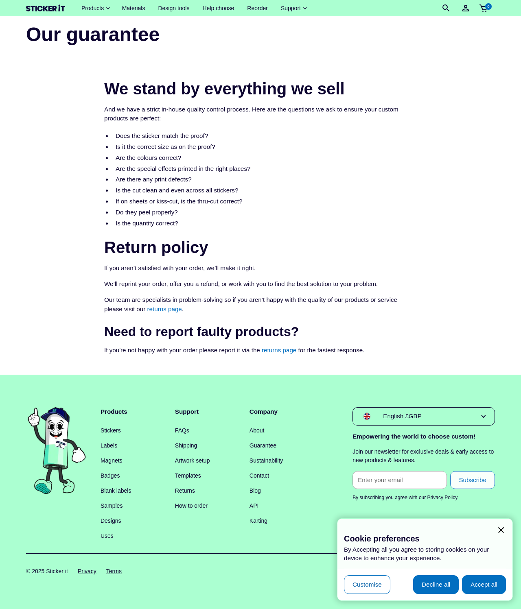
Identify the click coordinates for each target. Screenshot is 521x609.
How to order (191, 505)
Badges (110, 475)
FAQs (182, 430)
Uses (107, 536)
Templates (188, 475)
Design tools (173, 8)
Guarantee (263, 445)
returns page (164, 309)
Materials (133, 8)
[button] (95, 8)
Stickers (111, 430)
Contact (259, 475)
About (257, 430)
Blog (255, 490)
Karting (258, 520)
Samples (112, 505)
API (254, 505)
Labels (109, 445)
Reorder (257, 8)
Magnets (112, 460)
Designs (111, 520)
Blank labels (116, 490)
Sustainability (266, 460)
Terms (114, 571)
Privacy (87, 571)
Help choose (218, 8)
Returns (185, 490)
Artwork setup (192, 460)
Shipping (186, 445)
